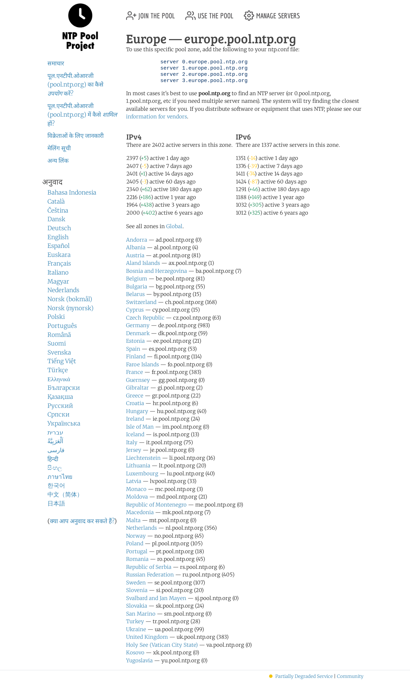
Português (62, 326)
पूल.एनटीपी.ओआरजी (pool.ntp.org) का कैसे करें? (75, 84)
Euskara (59, 255)
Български (63, 388)
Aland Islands (143, 263)
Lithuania (138, 465)
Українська (63, 423)
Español (58, 246)
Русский (60, 406)
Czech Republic (145, 317)
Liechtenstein (143, 458)
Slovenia (137, 590)
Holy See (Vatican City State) (162, 645)
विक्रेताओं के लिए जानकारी (75, 136)
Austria (135, 255)
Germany (138, 325)
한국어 (56, 485)
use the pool (209, 13)
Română (59, 335)
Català (56, 201)
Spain (133, 349)
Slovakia (136, 605)
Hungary (137, 411)
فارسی (55, 450)
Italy (131, 442)
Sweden (136, 582)
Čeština (57, 210)
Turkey (135, 621)
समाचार (55, 63)
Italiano (58, 272)
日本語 (56, 503)
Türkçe (57, 370)
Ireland (135, 418)
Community (350, 676)
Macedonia (140, 512)
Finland (135, 356)
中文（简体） (65, 494)
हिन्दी (52, 459)
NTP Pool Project (80, 27)
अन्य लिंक (58, 160)
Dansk (56, 219)
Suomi (56, 343)
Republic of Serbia (148, 567)
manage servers (272, 13)
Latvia (133, 481)
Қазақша (60, 397)
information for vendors (156, 116)
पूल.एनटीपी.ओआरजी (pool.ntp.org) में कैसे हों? (82, 114)
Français (59, 263)
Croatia (135, 403)
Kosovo (135, 652)
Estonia (135, 341)
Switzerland (141, 302)
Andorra (136, 239)
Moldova (137, 496)
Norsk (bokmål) (69, 299)
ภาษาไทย (59, 477)
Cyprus (135, 309)
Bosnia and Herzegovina (156, 271)
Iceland (135, 434)
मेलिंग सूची (59, 148)
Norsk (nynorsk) (70, 308)
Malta (133, 520)
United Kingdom (147, 637)
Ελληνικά (58, 379)
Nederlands (63, 290)
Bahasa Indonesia (71, 192)
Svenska (59, 352)
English (58, 237)
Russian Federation (150, 574)
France (134, 372)
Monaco (136, 489)
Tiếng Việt (61, 361)
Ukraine (136, 629)
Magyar (58, 281)
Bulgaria (136, 286)
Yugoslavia (139, 660)
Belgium (136, 278)
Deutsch (59, 228)
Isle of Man (140, 426)
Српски (58, 414)
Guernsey (138, 380)
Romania (137, 559)
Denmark (138, 333)
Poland (134, 543)
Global (174, 226)
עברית (55, 432)
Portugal (137, 551)
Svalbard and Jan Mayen (156, 598)
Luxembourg (142, 473)
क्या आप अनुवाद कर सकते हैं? (82, 521)
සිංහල (54, 468)
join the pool (150, 13)
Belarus (135, 294)
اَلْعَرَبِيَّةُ (55, 441)
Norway (136, 536)
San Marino (140, 613)
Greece (134, 395)
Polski (56, 317)
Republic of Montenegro (156, 504)
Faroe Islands (142, 364)
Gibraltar (137, 387)
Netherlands (141, 528)
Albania (135, 247)
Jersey (133, 450)
